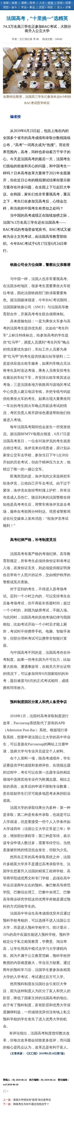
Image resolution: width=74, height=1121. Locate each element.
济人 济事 (64, 7)
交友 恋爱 (64, 2)
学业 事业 (28, 7)
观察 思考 (28, 2)
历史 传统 (46, 7)
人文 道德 (46, 2)
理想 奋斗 (10, 7)
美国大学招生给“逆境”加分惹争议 (32, 1099)
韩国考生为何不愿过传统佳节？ (31, 1104)
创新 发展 (10, 2)
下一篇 (7, 1104)
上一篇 (7, 1099)
